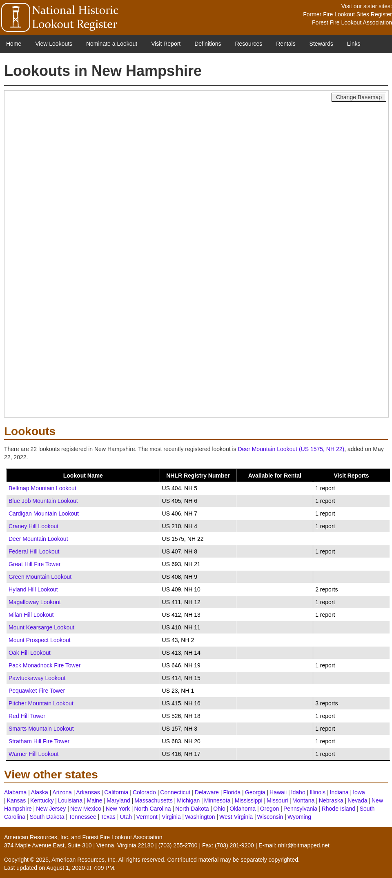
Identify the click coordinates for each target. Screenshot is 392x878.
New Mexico (85, 808)
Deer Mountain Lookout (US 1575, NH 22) (291, 449)
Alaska (39, 792)
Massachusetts (153, 800)
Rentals (285, 43)
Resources (248, 43)
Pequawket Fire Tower (37, 690)
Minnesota (217, 800)
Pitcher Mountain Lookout (41, 703)
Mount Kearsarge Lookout (41, 627)
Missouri (277, 800)
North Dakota (192, 808)
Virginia (171, 817)
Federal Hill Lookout (34, 551)
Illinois (317, 792)
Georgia (255, 792)
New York (118, 808)
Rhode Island (339, 808)
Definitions (207, 43)
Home (13, 43)
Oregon (269, 808)
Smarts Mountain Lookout (41, 728)
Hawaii (278, 792)
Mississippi (249, 800)
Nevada (357, 800)
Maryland (118, 800)
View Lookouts (53, 43)
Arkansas (88, 792)
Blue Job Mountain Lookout (43, 501)
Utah (126, 817)
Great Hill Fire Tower (34, 564)
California (116, 792)
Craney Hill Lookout (33, 526)
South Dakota (47, 817)
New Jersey (51, 808)
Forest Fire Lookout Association (352, 22)
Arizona (61, 792)
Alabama (15, 792)
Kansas (16, 800)
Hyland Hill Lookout (33, 589)
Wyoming (299, 817)
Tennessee (82, 817)
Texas (108, 817)
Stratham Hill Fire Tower (39, 741)
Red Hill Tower (27, 716)
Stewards (321, 43)
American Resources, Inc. (36, 837)
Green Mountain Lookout (40, 576)
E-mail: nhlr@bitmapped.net (294, 845)
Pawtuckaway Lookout (37, 678)
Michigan (188, 800)
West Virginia (236, 817)
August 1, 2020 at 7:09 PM (80, 868)
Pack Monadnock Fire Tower (44, 665)
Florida (232, 792)
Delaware (207, 792)
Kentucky (42, 800)
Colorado (144, 792)
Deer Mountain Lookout (38, 539)
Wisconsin (270, 817)
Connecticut (175, 792)
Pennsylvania (300, 808)
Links (354, 43)
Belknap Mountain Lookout (42, 488)
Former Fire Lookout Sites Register (347, 14)
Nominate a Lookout (111, 43)
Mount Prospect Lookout (40, 640)
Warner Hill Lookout (33, 754)
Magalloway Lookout (35, 602)
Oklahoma (242, 808)
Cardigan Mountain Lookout (44, 513)
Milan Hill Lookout (31, 614)
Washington (200, 817)
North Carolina (152, 808)
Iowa (359, 792)
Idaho (298, 792)
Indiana (339, 792)
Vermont (147, 817)
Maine (94, 800)
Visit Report (165, 43)
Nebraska (331, 800)
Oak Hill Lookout (30, 652)
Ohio (219, 808)
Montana (303, 800)
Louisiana (70, 800)
